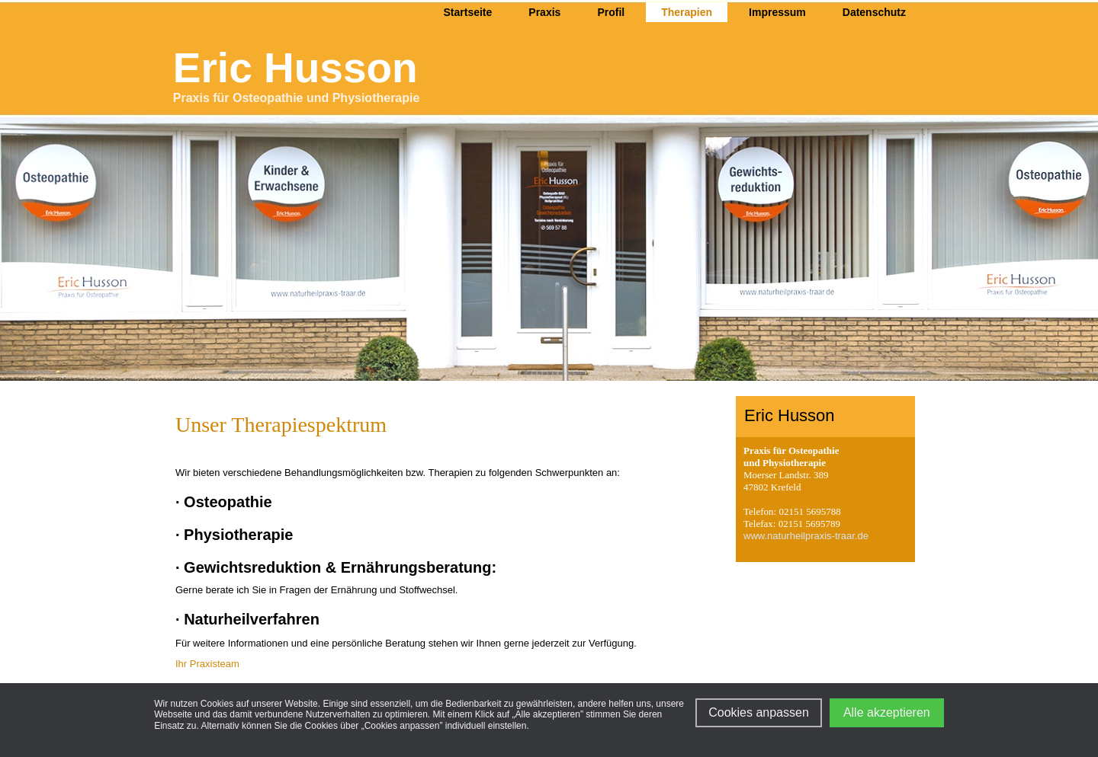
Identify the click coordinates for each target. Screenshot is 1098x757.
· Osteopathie (223, 501)
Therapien (686, 12)
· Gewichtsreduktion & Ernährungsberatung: (335, 567)
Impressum (777, 12)
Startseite (468, 12)
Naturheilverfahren (251, 619)
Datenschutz (874, 12)
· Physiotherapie (234, 534)
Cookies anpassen (758, 712)
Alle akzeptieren (886, 712)
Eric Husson (295, 67)
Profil (610, 12)
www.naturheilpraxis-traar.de (805, 535)
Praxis (544, 12)
